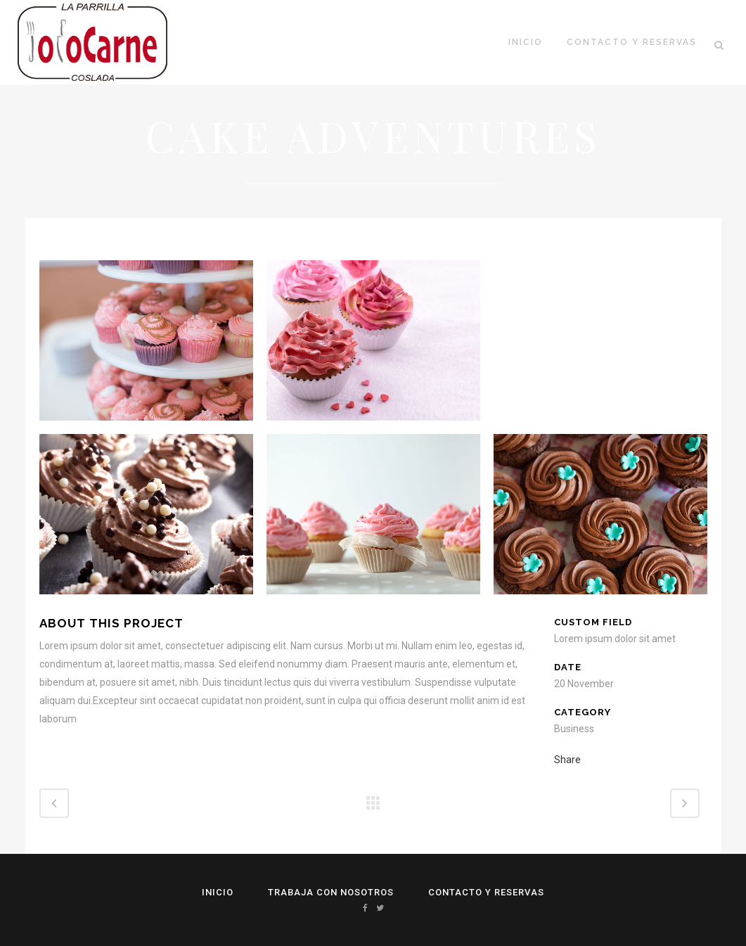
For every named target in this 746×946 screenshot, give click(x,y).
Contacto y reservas (486, 892)
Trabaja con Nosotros (331, 892)
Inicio (217, 892)
